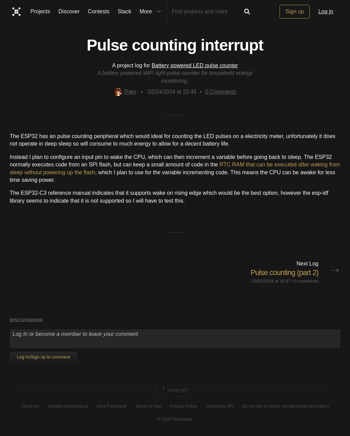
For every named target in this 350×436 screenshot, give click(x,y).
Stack (124, 11)
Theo (125, 92)
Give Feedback (111, 406)
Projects (40, 11)
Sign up (294, 11)
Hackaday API (219, 406)
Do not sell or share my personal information (285, 406)
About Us (30, 406)
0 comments (307, 281)
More (151, 12)
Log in (325, 11)
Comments (221, 92)
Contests (98, 11)
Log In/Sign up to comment (43, 356)
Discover (69, 11)
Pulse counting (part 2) (284, 272)
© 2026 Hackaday (175, 419)
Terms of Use (148, 406)
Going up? (174, 390)
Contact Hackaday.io (68, 406)
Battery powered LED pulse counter (195, 65)
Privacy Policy (183, 406)
